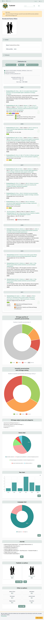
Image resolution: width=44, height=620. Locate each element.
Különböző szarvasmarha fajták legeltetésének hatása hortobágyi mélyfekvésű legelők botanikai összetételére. (21, 203)
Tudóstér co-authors (11, 64)
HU (41, 1)
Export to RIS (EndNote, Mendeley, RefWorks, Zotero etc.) (18, 70)
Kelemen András (32, 576)
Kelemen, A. (26, 105)
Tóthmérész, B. (20, 107)
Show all (18, 581)
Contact (8, 1)
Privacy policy (4, 616)
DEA (10, 113)
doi (7, 113)
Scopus (17, 113)
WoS (13, 113)
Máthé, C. (24, 296)
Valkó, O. (26, 107)
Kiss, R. (34, 105)
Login (35, 1)
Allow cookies (39, 617)
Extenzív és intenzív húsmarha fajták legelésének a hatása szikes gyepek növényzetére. (22, 129)
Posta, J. (17, 91)
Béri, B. (21, 91)
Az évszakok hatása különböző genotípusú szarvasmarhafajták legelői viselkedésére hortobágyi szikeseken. (21, 92)
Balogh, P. (33, 211)
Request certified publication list (12, 73)
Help (3, 1)
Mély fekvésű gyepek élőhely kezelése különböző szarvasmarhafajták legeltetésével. (21, 265)
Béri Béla (12, 576)
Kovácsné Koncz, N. (10, 91)
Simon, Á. (18, 155)
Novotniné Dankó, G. (11, 211)
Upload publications (9, 72)
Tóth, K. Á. (18, 183)
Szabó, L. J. (18, 296)
